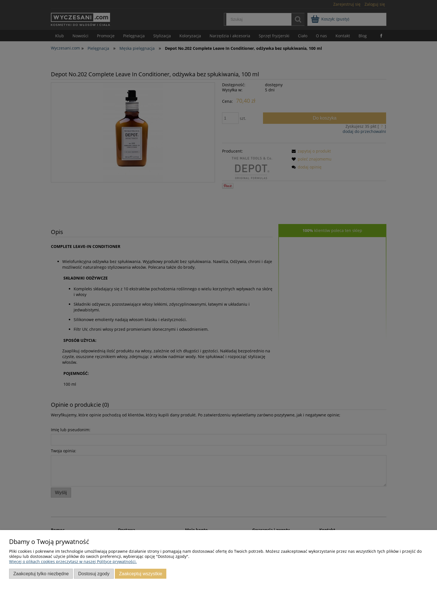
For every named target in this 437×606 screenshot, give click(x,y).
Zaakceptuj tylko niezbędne (41, 573)
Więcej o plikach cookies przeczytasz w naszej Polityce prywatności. (73, 561)
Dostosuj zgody (93, 573)
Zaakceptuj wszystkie (140, 573)
